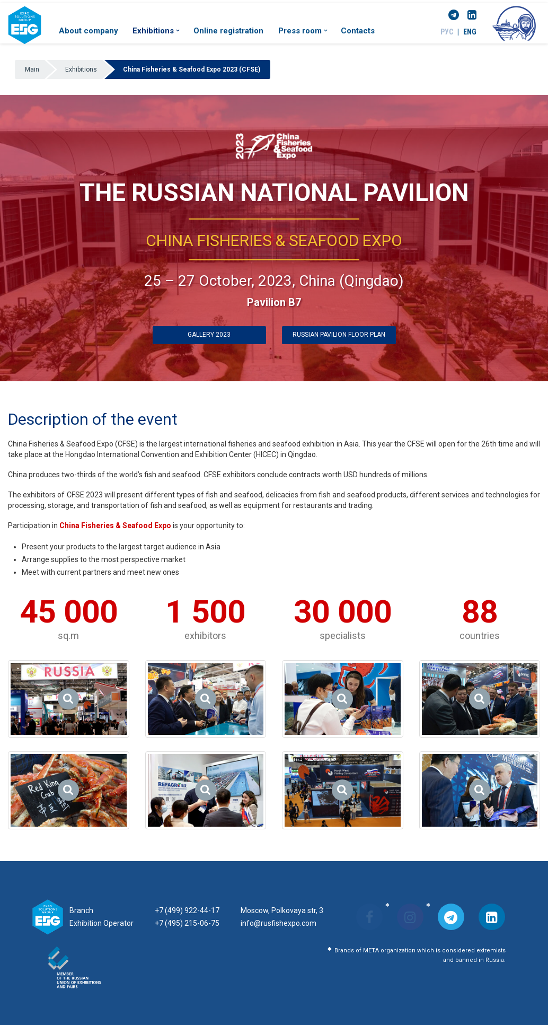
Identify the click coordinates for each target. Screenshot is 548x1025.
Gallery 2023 (209, 334)
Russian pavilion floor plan (339, 334)
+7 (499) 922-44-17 (187, 910)
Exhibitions (155, 31)
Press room (302, 31)
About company (88, 31)
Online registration (228, 31)
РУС (446, 32)
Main (32, 69)
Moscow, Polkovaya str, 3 (282, 910)
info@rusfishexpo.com (278, 923)
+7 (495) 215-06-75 (187, 923)
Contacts (358, 31)
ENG (469, 32)
